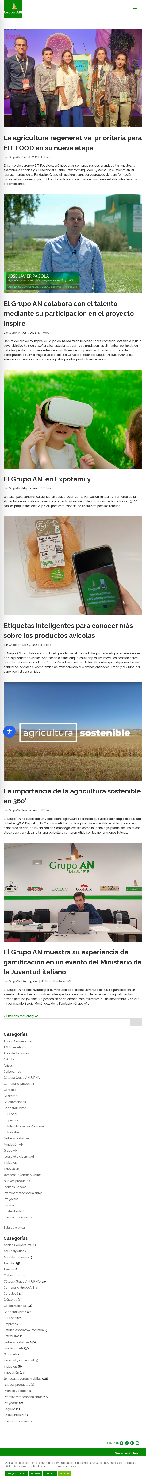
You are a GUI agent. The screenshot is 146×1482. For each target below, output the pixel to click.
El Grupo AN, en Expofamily (47, 479)
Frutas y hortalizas (16, 1138)
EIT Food (45, 157)
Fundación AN (62, 981)
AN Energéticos (15, 1047)
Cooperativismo (15, 1108)
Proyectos (11, 1199)
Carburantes (12, 1071)
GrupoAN (14, 157)
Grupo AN (10, 1150)
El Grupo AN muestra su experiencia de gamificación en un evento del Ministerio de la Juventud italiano (73, 962)
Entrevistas (11, 1132)
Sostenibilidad (14, 1211)
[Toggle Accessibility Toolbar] (9, 731)
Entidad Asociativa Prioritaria (24, 1126)
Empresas (11, 1120)
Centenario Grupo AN (19, 1084)
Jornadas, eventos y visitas (22, 1175)
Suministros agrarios (18, 1217)
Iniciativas (10, 1162)
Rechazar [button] (35, 1473)
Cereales (10, 1090)
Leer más (50, 1473)
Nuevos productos (17, 1181)
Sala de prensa (14, 1227)
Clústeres (10, 1096)
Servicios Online (127, 1453)
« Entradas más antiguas (21, 1016)
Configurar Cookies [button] (16, 1473)
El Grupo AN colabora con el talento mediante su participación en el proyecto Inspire (69, 313)
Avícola (9, 1059)
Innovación (11, 1169)
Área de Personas (16, 1053)
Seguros (9, 1205)
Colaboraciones (15, 1102)
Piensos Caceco (15, 1187)
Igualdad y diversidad (19, 1156)
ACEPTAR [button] (64, 1473)
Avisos (8, 1065)
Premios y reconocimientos (23, 1193)
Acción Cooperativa (18, 1041)
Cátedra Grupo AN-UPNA (22, 1077)
